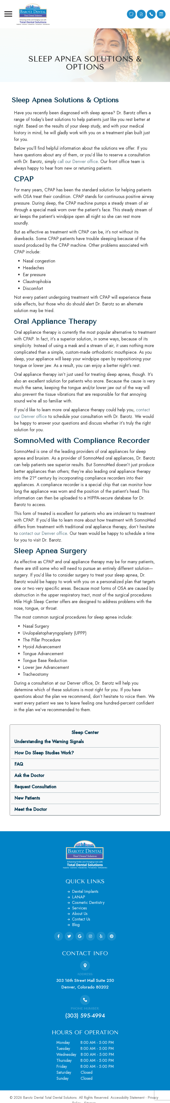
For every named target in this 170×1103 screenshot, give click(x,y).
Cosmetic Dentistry (88, 902)
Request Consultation (35, 787)
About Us (80, 914)
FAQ (18, 764)
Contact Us (81, 919)
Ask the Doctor (29, 775)
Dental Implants (85, 891)
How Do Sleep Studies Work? (44, 753)
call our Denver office (77, 161)
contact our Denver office (43, 533)
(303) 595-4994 (85, 1015)
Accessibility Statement (127, 1097)
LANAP (78, 897)
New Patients (27, 798)
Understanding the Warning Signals (49, 741)
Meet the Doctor (30, 809)
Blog (76, 925)
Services (79, 908)
